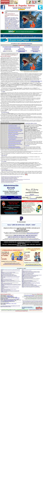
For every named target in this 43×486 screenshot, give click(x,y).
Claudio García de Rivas (10, 296)
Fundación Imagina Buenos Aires (36, 80)
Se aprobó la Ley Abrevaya (11, 145)
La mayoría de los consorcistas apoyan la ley (14, 146)
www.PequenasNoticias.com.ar (5, 301)
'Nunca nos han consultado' (11, 135)
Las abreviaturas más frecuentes (26, 43)
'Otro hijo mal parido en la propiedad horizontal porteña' (15, 137)
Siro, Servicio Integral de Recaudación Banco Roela (32, 46)
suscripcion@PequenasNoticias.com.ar (29, 295)
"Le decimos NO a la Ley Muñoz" (12, 125)
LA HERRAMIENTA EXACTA (32, 201)
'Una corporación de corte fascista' (12, 136)
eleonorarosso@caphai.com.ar (32, 233)
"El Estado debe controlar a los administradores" (14, 147)
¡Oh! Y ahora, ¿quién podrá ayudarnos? (13, 134)
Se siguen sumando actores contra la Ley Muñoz (14, 124)
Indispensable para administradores (12, 250)
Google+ (7, 298)
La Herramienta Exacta (35, 49)
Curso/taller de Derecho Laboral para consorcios (35, 51)
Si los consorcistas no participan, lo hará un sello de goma (9, 55)
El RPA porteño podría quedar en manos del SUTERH (15, 144)
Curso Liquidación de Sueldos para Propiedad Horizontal (11, 46)
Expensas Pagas (21, 48)
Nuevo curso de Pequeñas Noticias (34, 249)
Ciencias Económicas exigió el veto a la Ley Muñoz (14, 131)
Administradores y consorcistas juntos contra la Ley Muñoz (15, 133)
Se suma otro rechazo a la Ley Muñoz (13, 132)
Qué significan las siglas (21, 268)
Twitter (4, 298)
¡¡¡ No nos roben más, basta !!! (12, 138)
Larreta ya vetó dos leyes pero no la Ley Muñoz (14, 126)
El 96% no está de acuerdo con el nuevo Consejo (14, 143)
